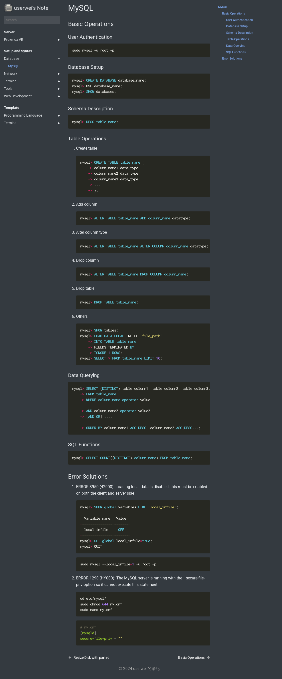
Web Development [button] (18, 96)
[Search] (32, 20)
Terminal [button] (10, 81)
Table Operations (237, 39)
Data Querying (235, 46)
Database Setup (237, 26)
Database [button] (11, 59)
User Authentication (239, 20)
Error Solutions (232, 58)
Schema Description (239, 33)
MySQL (13, 66)
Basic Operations (233, 13)
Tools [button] (8, 89)
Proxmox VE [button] (13, 40)
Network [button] (10, 74)
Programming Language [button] (23, 115)
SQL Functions (236, 52)
